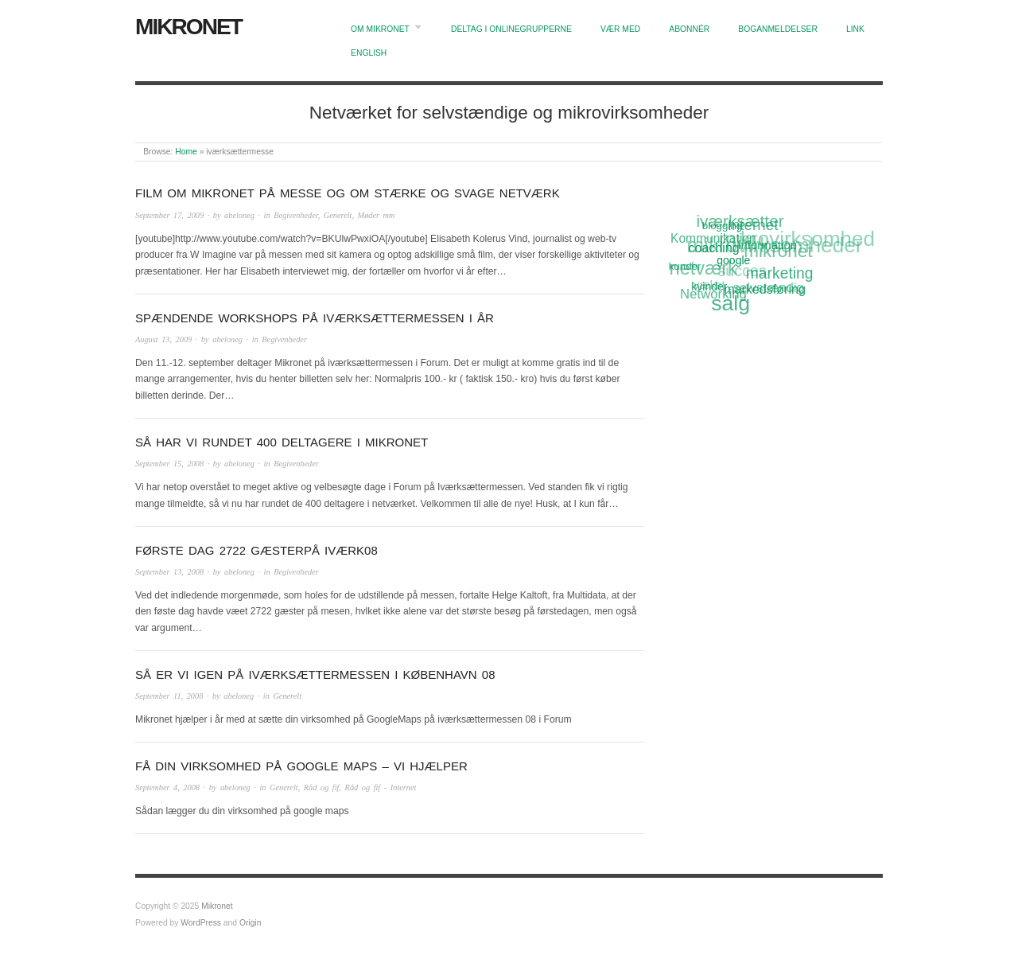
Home (185, 151)
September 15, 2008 (169, 463)
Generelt (338, 215)
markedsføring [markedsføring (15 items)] (765, 289)
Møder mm (376, 215)
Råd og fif (322, 787)
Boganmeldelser (778, 29)
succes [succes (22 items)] (742, 271)
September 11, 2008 (169, 696)
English (369, 53)
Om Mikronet (380, 29)
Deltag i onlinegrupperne (511, 29)
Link (855, 29)
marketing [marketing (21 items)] (780, 273)
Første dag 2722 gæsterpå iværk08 (256, 550)
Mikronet (188, 26)
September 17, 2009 (169, 215)
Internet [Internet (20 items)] (752, 224)
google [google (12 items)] (733, 260)
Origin (250, 922)
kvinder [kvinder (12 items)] (710, 286)
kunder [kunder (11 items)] (685, 266)
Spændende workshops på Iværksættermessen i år (314, 318)
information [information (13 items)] (767, 244)
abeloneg (239, 215)
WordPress (201, 922)
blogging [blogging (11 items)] (722, 225)
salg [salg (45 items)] (730, 303)
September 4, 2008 (167, 787)
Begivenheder (295, 215)
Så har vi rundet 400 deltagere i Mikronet (281, 442)
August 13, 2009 (163, 339)
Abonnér (689, 29)
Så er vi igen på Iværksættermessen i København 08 (315, 674)
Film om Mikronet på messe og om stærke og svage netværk (347, 193)
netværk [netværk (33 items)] (702, 269)
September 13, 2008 (169, 571)
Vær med (620, 29)
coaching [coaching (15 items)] (714, 247)
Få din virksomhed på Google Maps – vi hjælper (301, 766)
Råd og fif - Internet (381, 787)
